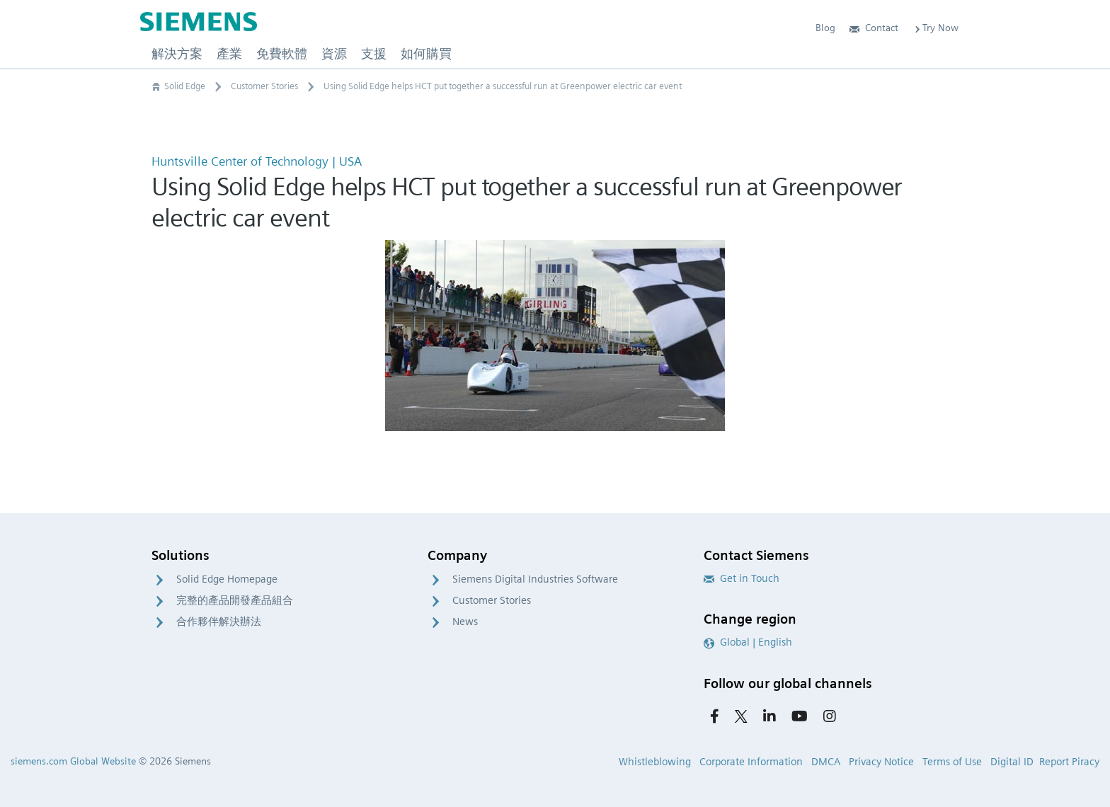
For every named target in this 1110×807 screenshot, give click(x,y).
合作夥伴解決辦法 (218, 621)
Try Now (935, 27)
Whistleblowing (655, 761)
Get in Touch (741, 578)
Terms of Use (952, 761)
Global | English (748, 642)
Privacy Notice (881, 761)
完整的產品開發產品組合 (234, 600)
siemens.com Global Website (73, 761)
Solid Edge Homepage (227, 579)
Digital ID (1012, 761)
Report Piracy (1069, 761)
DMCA (825, 761)
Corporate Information (751, 761)
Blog (825, 27)
